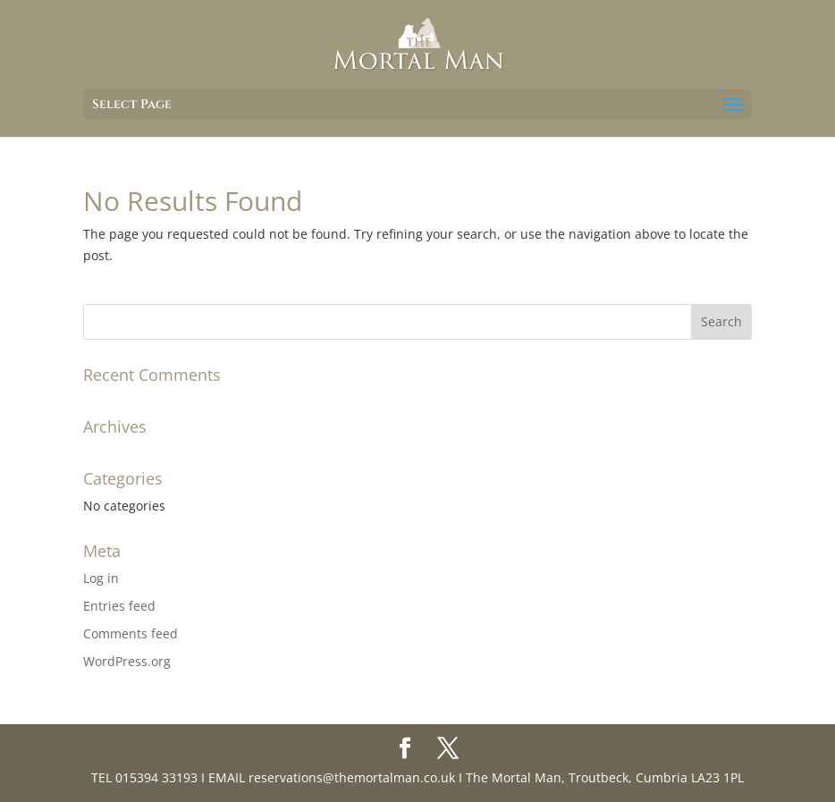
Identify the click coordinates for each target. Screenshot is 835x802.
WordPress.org (127, 661)
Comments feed (130, 633)
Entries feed (119, 605)
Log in (101, 578)
